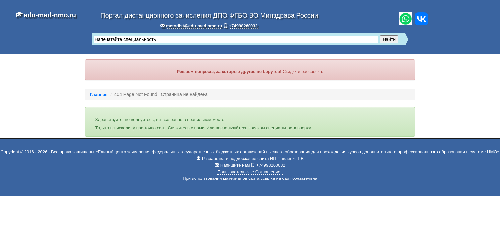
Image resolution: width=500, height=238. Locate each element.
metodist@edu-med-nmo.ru (194, 25)
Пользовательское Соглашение (248, 171)
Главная (99, 94)
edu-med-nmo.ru (46, 15)
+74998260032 (243, 25)
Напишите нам (235, 165)
